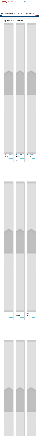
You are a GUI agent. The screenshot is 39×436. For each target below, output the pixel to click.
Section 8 (28, 1)
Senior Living (35, 1)
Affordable (25, 1)
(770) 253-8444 (7, 315)
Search (19, 1)
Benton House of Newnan (30, 154)
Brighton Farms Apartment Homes (19, 313)
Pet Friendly (31, 1)
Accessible (22, 1)
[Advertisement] (19, 8)
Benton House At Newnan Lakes (9, 154)
